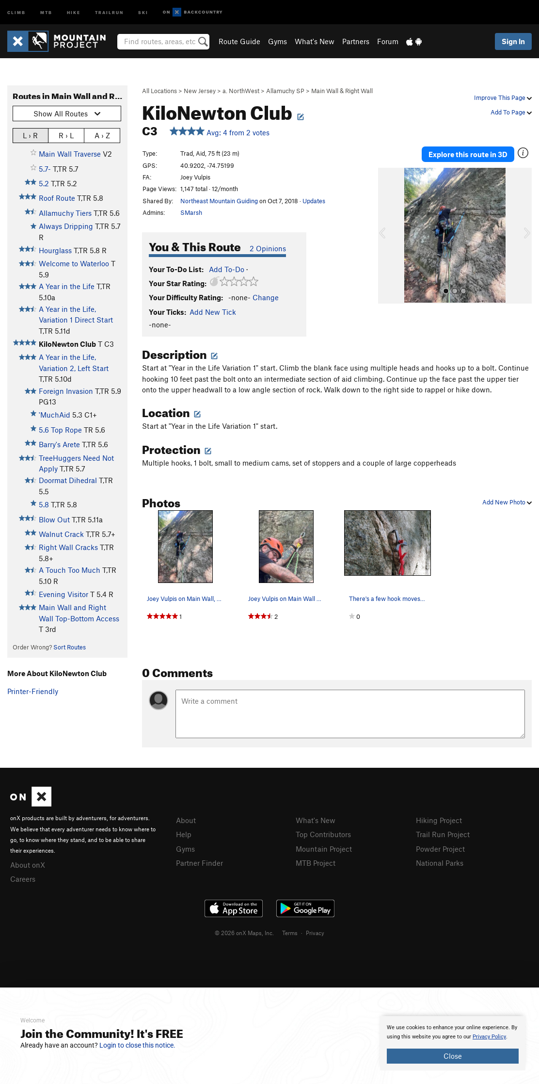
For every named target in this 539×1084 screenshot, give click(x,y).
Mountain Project (324, 848)
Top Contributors (323, 834)
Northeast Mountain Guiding (219, 201)
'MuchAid (54, 414)
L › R (30, 135)
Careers (22, 878)
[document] (453, 1043)
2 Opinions (268, 248)
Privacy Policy (489, 1037)
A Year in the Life (67, 286)
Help (183, 834)
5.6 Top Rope (60, 429)
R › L (66, 135)
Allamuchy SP (285, 91)
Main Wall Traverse (70, 153)
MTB (46, 12)
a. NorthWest (240, 91)
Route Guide (239, 41)
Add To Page (511, 112)
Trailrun (109, 12)
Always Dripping (66, 226)
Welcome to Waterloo (74, 263)
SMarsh (191, 212)
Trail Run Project (443, 834)
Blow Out (54, 519)
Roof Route (57, 198)
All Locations (159, 91)
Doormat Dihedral (68, 480)
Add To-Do (226, 269)
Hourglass (55, 250)
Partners (355, 41)
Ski (143, 12)
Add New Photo (507, 502)
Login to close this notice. (137, 1045)
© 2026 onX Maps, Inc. (244, 932)
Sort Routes (69, 647)
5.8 (44, 504)
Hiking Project (439, 820)
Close (453, 1056)
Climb (16, 12)
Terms (290, 932)
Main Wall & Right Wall (342, 91)
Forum (387, 41)
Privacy (315, 932)
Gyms (277, 41)
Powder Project (440, 848)
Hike (73, 12)
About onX (27, 864)
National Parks (439, 862)
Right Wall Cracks (68, 547)
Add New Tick (213, 311)
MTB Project (315, 862)
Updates (313, 201)
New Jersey (200, 91)
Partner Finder (199, 862)
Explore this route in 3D (467, 154)
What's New (314, 41)
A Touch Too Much (69, 570)
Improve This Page (503, 97)
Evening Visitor (63, 594)
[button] (387, 236)
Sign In (513, 41)
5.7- (45, 168)
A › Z (102, 135)
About (186, 820)
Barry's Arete (59, 444)
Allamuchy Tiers (65, 213)
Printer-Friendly (32, 691)
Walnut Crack (61, 534)
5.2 (44, 183)
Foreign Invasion (66, 391)
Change (266, 297)
